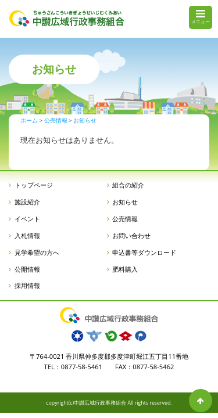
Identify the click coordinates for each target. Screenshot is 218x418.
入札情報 (27, 235)
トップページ (34, 185)
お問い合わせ (131, 235)
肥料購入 (125, 269)
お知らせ (125, 201)
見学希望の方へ (37, 252)
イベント (27, 218)
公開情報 (27, 269)
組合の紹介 (128, 185)
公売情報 (125, 218)
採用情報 (27, 285)
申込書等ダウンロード (144, 252)
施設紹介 (27, 201)
